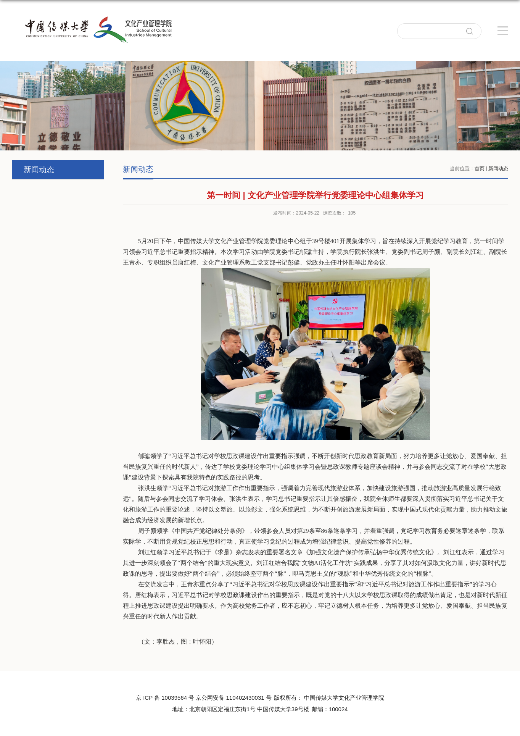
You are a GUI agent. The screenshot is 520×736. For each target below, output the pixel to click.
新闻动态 (498, 168)
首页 (480, 168)
